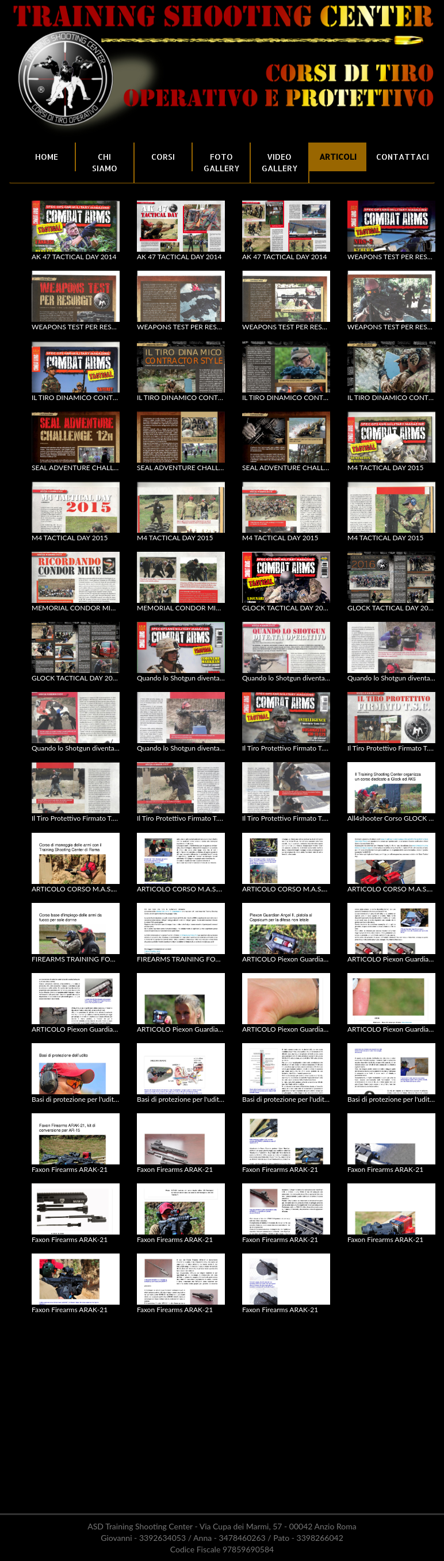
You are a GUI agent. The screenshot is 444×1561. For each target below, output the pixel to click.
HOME (46, 157)
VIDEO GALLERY (279, 162)
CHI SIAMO (104, 162)
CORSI (163, 157)
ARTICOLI (338, 157)
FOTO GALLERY (221, 162)
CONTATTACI (401, 157)
